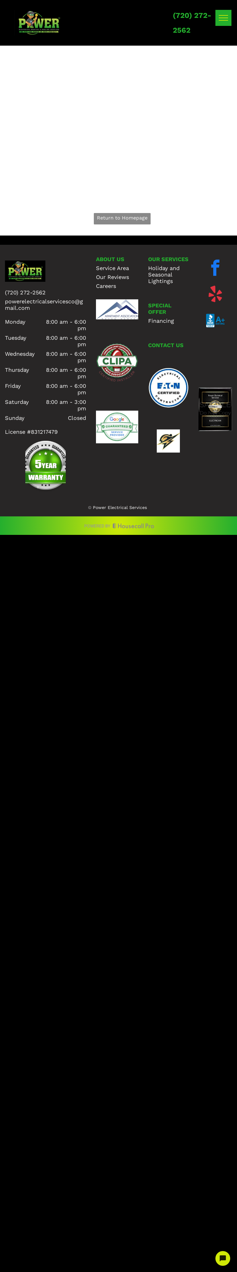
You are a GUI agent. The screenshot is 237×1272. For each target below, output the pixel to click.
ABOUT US (110, 259)
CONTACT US (166, 345)
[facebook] (215, 269)
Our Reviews (112, 277)
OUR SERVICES (168, 259)
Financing (161, 321)
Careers (106, 286)
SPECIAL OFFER (160, 308)
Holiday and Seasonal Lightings (164, 274)
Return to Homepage (122, 218)
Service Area (112, 268)
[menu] (223, 18)
